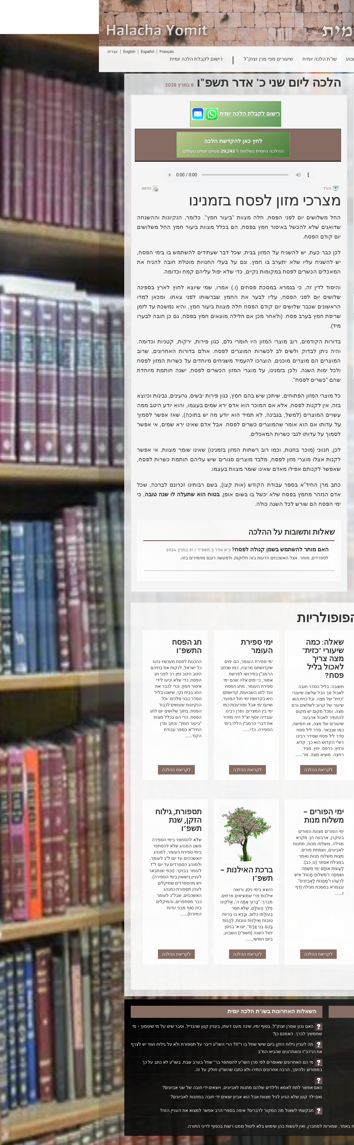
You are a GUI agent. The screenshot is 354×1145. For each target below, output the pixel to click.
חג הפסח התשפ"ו (288, 206)
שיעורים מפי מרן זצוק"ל (169, 59)
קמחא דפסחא (288, 160)
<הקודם (265, 307)
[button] (136, 114)
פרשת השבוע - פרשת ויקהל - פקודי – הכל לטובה (288, 145)
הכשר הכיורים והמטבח (288, 119)
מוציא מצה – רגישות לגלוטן (288, 96)
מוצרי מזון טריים (288, 171)
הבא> (263, 298)
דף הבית (308, 1025)
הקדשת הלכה (303, 1036)
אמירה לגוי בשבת (288, 235)
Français (68, 52)
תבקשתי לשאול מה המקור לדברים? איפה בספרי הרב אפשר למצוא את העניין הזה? (137, 1110)
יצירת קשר (306, 1066)
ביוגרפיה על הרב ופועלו (294, 1046)
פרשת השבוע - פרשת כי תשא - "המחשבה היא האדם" (288, 220)
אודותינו (308, 1056)
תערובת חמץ (288, 183)
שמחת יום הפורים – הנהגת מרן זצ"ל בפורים (288, 278)
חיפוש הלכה (296, 59)
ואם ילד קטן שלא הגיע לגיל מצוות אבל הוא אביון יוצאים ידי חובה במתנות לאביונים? (147, 1096)
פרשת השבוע (261, 59)
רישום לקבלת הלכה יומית (97, 59)
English (30, 52)
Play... (140, 174)
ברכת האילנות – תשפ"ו (288, 108)
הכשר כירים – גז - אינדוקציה (288, 131)
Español (48, 52)
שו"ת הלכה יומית (220, 59)
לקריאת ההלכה (284, 769)
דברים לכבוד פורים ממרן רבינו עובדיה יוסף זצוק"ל (288, 261)
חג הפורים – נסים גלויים (288, 246)
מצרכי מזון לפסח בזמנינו (288, 194)
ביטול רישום (305, 1076)
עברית (14, 52)
